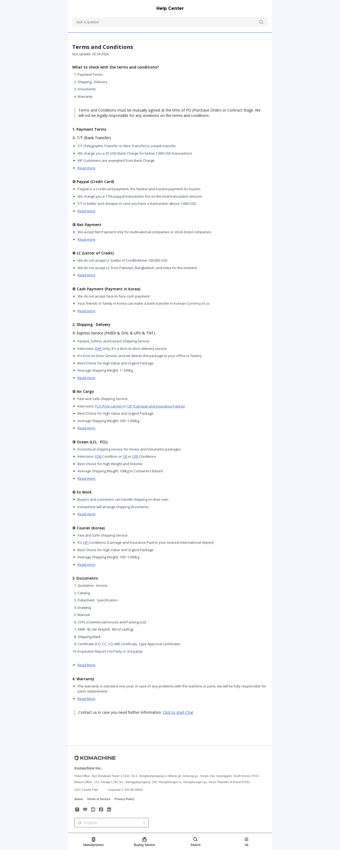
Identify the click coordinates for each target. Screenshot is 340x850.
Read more (86, 167)
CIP (86, 542)
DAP (99, 348)
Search (195, 842)
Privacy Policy (125, 799)
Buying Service (144, 842)
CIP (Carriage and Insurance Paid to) (156, 406)
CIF (125, 456)
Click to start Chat (178, 712)
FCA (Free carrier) (109, 406)
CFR (135, 456)
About (78, 799)
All (246, 842)
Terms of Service (98, 799)
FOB (98, 456)
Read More (86, 664)
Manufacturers (93, 842)
